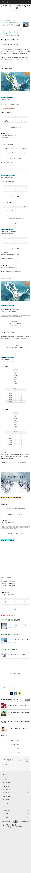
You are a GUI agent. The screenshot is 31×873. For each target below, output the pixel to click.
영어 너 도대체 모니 (7, 804)
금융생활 (16, 859)
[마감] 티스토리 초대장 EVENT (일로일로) (19, 766)
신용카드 (16, 848)
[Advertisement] (15, 27)
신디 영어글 (16, 845)
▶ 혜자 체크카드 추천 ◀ (15, 797)
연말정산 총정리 (16, 855)
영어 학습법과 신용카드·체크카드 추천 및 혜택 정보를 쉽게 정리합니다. (12, 807)
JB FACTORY (19, 872)
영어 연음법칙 (16, 835)
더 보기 (27, 744)
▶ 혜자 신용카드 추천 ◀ (15, 793)
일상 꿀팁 (16, 862)
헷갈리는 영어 (16, 831)
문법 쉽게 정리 (16, 828)
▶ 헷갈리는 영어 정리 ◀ (15, 785)
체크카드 (16, 852)
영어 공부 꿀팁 (16, 842)
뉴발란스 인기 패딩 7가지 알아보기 (17, 750)
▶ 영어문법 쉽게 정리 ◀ (15, 789)
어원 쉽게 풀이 (16, 838)
